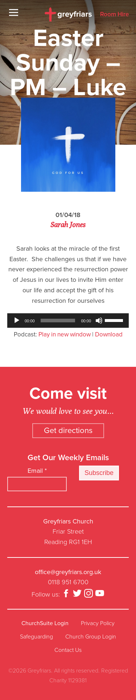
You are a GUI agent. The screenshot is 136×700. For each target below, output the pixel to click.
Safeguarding (36, 636)
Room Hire (114, 14)
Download (109, 334)
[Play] (16, 320)
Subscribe (99, 472)
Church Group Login (90, 636)
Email (37, 471)
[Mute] (99, 320)
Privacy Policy (98, 623)
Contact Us (68, 650)
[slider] (58, 320)
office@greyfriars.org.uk (68, 572)
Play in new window (64, 334)
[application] (68, 320)
